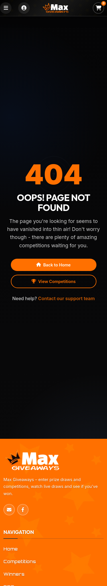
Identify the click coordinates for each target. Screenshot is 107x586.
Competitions (19, 561)
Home (10, 549)
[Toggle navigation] (5, 8)
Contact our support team (66, 298)
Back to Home (53, 264)
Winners (14, 574)
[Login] (24, 8)
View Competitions (53, 281)
